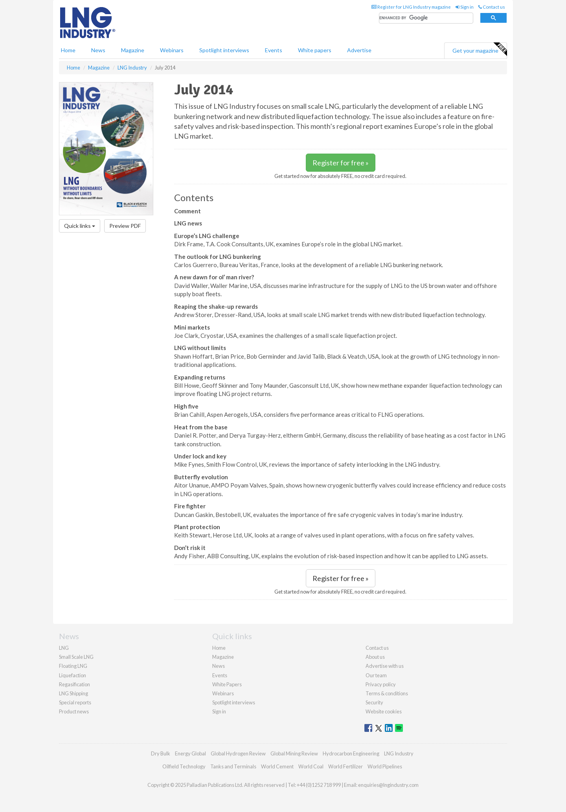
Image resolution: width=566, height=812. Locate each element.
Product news (74, 711)
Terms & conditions (387, 693)
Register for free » (340, 162)
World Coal (310, 766)
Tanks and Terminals (233, 766)
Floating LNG (73, 666)
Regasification (74, 684)
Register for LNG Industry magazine (411, 6)
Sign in (465, 6)
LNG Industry (398, 753)
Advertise (359, 50)
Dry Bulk (160, 753)
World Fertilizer (345, 766)
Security (374, 702)
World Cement (277, 766)
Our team (376, 675)
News (218, 666)
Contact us (491, 6)
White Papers (227, 684)
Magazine (132, 50)
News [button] (98, 50)
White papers (314, 50)
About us (375, 657)
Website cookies (384, 711)
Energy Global (190, 753)
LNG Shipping (73, 693)
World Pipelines (385, 766)
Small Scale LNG (76, 657)
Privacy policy (381, 684)
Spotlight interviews (224, 50)
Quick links (79, 225)
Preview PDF (125, 225)
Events (273, 50)
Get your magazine (479, 49)
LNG (64, 648)
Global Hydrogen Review (238, 753)
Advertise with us (385, 666)
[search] (426, 18)
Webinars (172, 50)
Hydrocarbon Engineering (351, 753)
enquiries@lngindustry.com (388, 785)
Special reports (75, 702)
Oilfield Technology (184, 766)
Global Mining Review (294, 753)
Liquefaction (72, 675)
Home (68, 50)
